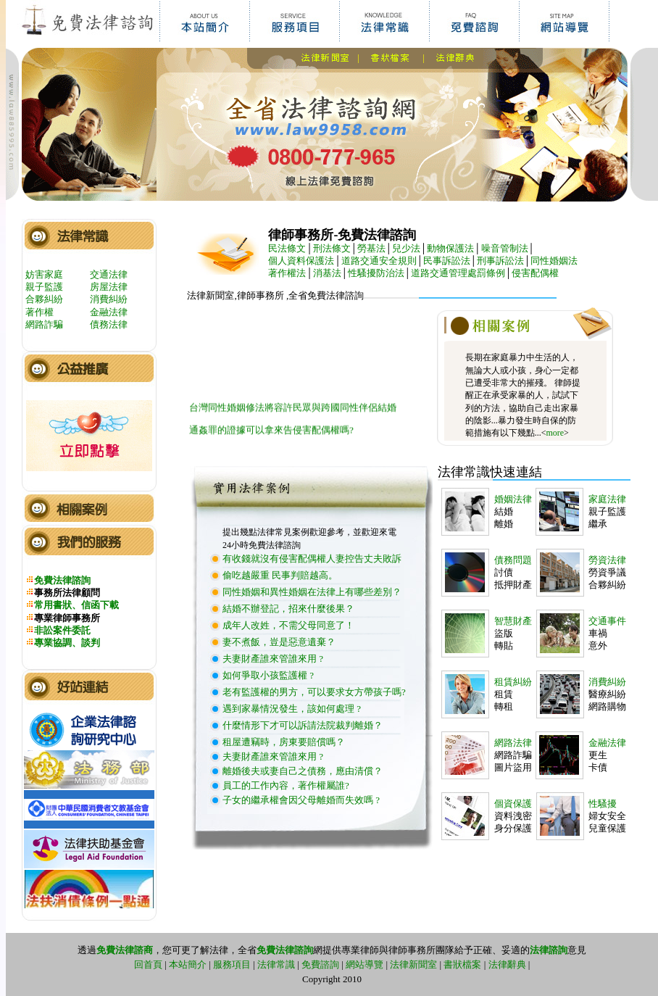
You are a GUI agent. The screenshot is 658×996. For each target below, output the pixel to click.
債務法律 (109, 324)
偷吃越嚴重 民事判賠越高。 (280, 575)
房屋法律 (109, 286)
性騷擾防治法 (376, 272)
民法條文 (287, 248)
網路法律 (513, 742)
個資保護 (513, 803)
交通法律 (109, 274)
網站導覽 (364, 964)
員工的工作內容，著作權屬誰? (285, 785)
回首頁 (148, 964)
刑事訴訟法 (500, 260)
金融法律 (109, 312)
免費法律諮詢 (62, 580)
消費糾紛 (109, 299)
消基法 (327, 272)
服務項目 (232, 964)
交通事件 (607, 620)
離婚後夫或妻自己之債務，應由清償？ (302, 770)
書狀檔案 (462, 964)
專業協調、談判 (67, 642)
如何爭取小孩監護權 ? (268, 675)
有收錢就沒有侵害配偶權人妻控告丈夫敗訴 (311, 558)
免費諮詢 (320, 964)
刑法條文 (332, 248)
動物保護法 (450, 248)
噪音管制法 (504, 248)
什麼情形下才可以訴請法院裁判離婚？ (302, 725)
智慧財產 (513, 620)
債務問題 (513, 560)
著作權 (39, 312)
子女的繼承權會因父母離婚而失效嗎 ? (301, 799)
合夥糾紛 (44, 299)
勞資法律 (607, 560)
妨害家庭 (44, 274)
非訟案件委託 (62, 630)
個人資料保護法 (301, 260)
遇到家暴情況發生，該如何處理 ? (291, 708)
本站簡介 (188, 964)
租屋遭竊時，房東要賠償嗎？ (283, 741)
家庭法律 (607, 499)
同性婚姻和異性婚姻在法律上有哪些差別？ (311, 591)
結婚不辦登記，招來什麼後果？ (288, 608)
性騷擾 (602, 803)
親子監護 (44, 286)
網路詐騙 (44, 324)
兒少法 (406, 248)
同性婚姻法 (554, 260)
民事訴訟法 (446, 260)
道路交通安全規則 (379, 260)
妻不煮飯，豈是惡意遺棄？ (279, 641)
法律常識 (276, 964)
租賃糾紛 (513, 681)
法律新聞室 (413, 964)
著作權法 (287, 272)
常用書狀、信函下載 (76, 604)
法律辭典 (507, 964)
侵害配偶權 (535, 272)
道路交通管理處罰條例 (458, 272)
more (555, 433)
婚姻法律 (513, 499)
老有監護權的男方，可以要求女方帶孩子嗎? (314, 691)
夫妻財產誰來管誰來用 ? (272, 658)
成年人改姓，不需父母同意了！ (288, 625)
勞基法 (371, 248)
